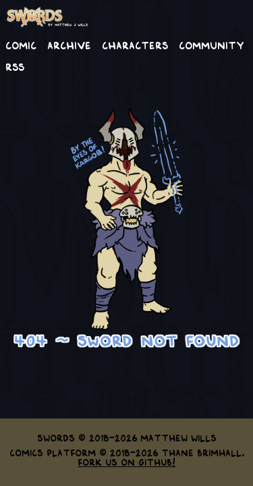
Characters (135, 44)
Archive (69, 44)
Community (211, 44)
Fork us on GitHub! (126, 461)
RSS (14, 66)
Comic (20, 44)
